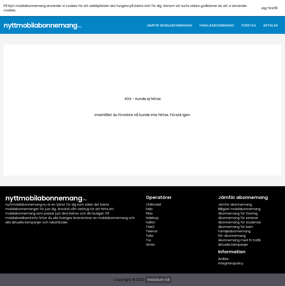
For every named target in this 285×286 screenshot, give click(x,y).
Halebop (152, 218)
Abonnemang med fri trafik (239, 240)
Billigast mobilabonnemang (239, 209)
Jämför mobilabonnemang (169, 25)
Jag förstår (269, 8)
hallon (150, 222)
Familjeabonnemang (217, 25)
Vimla (150, 244)
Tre (148, 240)
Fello (149, 209)
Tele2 (150, 227)
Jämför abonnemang (235, 204)
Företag (248, 25)
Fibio (149, 213)
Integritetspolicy (230, 263)
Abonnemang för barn (235, 227)
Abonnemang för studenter (239, 222)
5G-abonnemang (232, 235)
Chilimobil (153, 204)
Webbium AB (158, 279)
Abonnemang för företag (238, 213)
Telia (149, 235)
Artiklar (270, 25)
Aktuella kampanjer (233, 244)
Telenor (152, 231)
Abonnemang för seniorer (238, 218)
